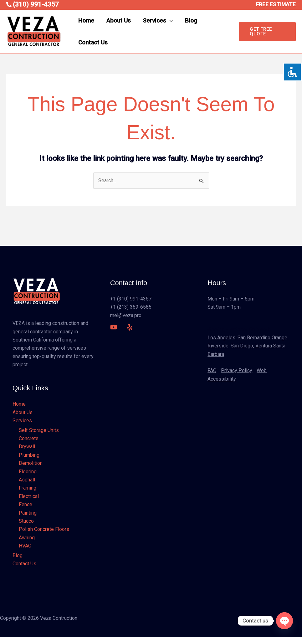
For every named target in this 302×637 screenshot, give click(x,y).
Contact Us (93, 42)
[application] (169, 21)
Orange (279, 338)
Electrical (29, 496)
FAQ (212, 370)
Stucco (26, 521)
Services (157, 21)
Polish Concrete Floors (44, 529)
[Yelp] (129, 327)
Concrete (28, 438)
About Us (118, 20)
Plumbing (29, 455)
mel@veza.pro (125, 315)
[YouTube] (113, 327)
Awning (27, 538)
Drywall (27, 446)
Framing (27, 488)
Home (86, 20)
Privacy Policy (236, 370)
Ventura (263, 346)
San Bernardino (254, 338)
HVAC (25, 546)
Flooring (28, 472)
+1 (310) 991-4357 (130, 299)
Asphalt (27, 480)
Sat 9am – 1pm (224, 307)
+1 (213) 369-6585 (130, 307)
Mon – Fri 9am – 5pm (230, 299)
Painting (28, 513)
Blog (190, 20)
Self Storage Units (39, 430)
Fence (25, 504)
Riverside (217, 346)
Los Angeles (221, 338)
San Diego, (242, 346)
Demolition (31, 463)
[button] (267, 31)
